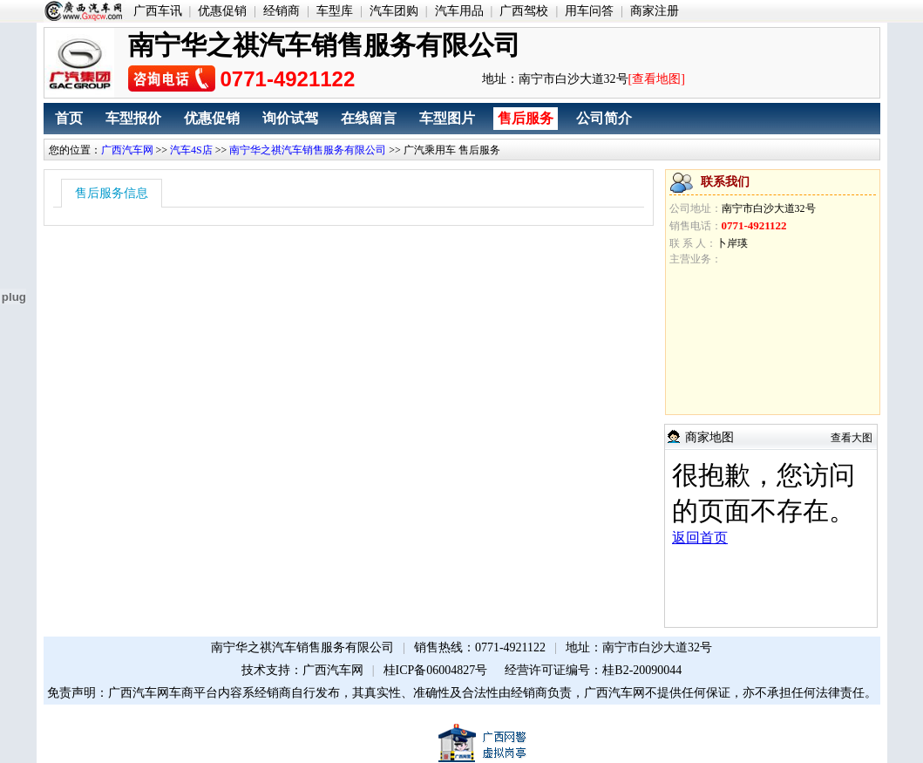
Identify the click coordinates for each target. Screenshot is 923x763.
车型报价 (133, 118)
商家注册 (654, 10)
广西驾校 (523, 10)
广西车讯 (157, 10)
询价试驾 (290, 118)
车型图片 (447, 118)
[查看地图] (656, 78)
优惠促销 (222, 10)
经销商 (281, 10)
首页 (69, 118)
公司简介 (604, 118)
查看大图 (851, 438)
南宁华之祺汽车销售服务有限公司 (307, 150)
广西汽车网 (127, 150)
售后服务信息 (111, 193)
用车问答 (589, 10)
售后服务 (525, 118)
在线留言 (369, 118)
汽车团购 (394, 10)
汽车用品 (459, 10)
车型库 (334, 10)
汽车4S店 (191, 150)
